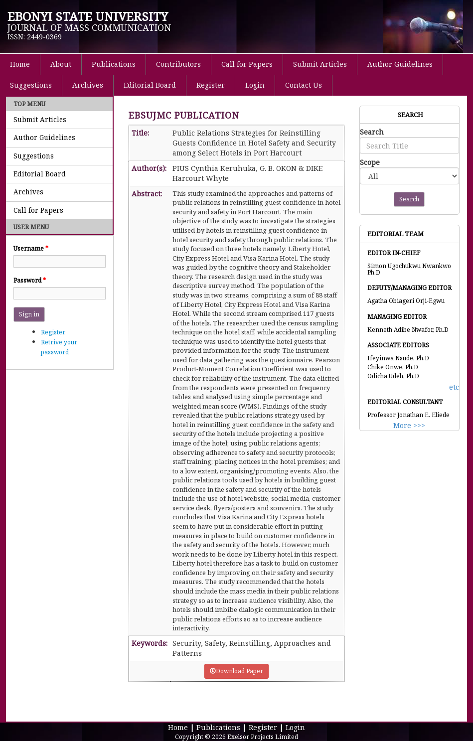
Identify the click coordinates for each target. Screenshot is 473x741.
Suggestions (31, 85)
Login (255, 85)
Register (210, 85)
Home (20, 64)
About (60, 64)
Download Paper (236, 671)
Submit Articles (320, 64)
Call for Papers (247, 64)
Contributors (178, 64)
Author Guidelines (400, 64)
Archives (87, 85)
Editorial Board (150, 85)
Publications (114, 64)
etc (454, 387)
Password (29, 280)
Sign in (29, 314)
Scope (370, 162)
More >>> (409, 425)
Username (30, 248)
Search (372, 132)
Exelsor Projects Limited (262, 737)
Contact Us (303, 85)
